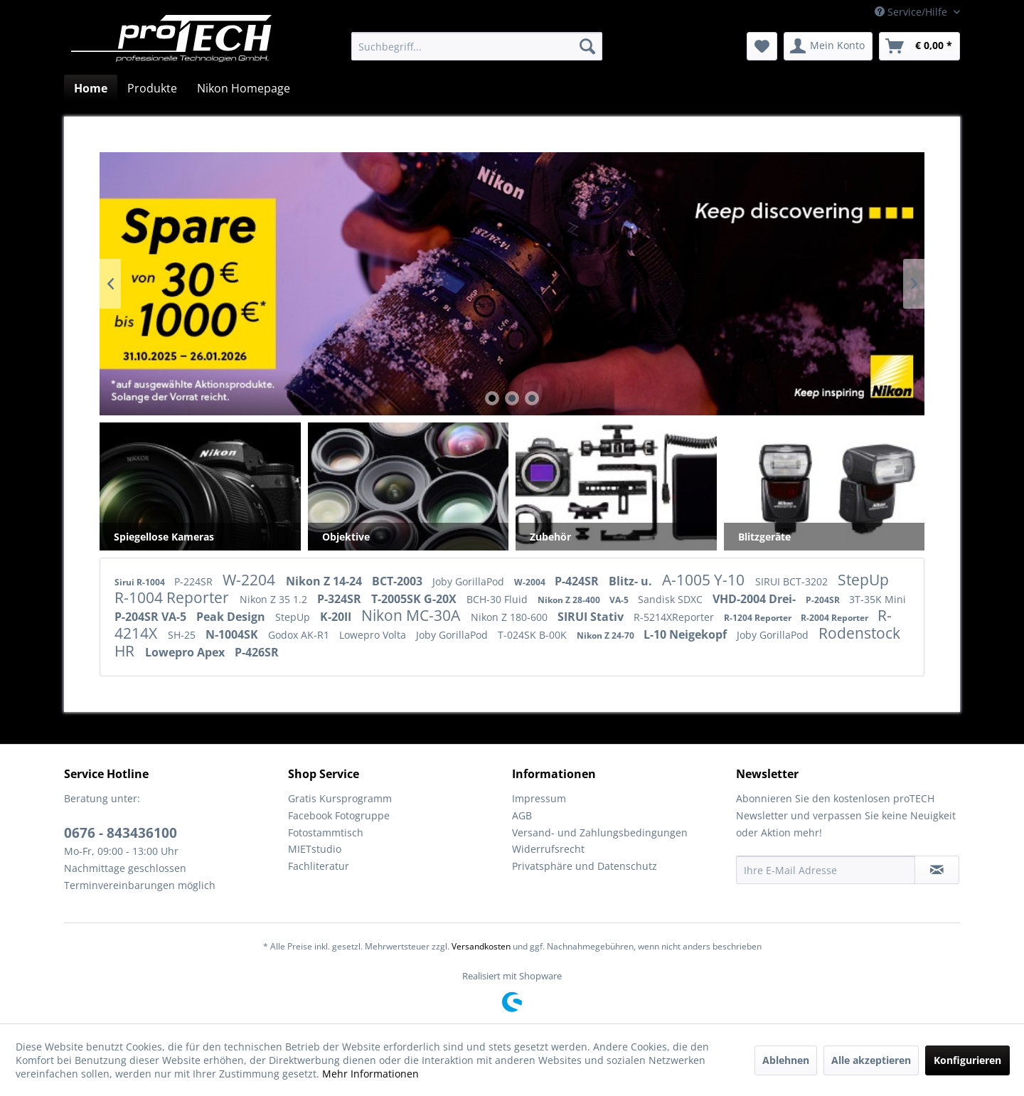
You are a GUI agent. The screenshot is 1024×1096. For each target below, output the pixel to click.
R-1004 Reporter (173, 597)
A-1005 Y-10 (705, 580)
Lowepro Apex (186, 652)
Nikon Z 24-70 (606, 635)
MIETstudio (314, 849)
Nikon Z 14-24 (325, 581)
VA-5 (620, 600)
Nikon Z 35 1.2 (275, 599)
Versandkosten (481, 946)
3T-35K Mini (877, 599)
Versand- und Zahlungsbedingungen (600, 832)
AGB (522, 815)
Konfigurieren (967, 1060)
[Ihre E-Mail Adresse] (825, 870)
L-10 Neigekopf (687, 634)
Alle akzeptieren (871, 1060)
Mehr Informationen (370, 1073)
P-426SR (257, 652)
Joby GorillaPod (469, 581)
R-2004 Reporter (835, 618)
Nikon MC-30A (412, 615)
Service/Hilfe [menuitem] (912, 11)
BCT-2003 (398, 581)
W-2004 (531, 582)
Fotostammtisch (325, 832)
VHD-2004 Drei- (756, 599)
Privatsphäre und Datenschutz (584, 866)
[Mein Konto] (828, 46)
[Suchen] (587, 46)
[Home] (90, 88)
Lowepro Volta (374, 635)
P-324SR (340, 599)
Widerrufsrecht (548, 849)
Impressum (539, 798)
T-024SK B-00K (534, 635)
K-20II (337, 616)
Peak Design (232, 616)
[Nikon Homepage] (243, 88)
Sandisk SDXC (671, 599)
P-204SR (824, 600)
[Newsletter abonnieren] (936, 870)
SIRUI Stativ (592, 616)
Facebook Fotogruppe (339, 815)
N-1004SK (233, 634)
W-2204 (251, 580)
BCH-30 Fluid (498, 599)
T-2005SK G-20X (415, 599)
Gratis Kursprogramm (340, 798)
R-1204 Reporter (759, 618)
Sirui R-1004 (140, 582)
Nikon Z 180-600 (510, 617)
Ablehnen (785, 1060)
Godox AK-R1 (300, 635)
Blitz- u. (632, 581)
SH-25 (183, 635)
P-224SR (194, 581)
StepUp (863, 580)
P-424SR (578, 581)
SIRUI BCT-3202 (793, 581)
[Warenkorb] (919, 46)
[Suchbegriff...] (476, 46)
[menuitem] (476, 46)
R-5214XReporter (675, 617)
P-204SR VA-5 (151, 616)
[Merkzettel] (762, 46)
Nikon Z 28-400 (570, 600)
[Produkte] (152, 88)
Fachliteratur (318, 866)
